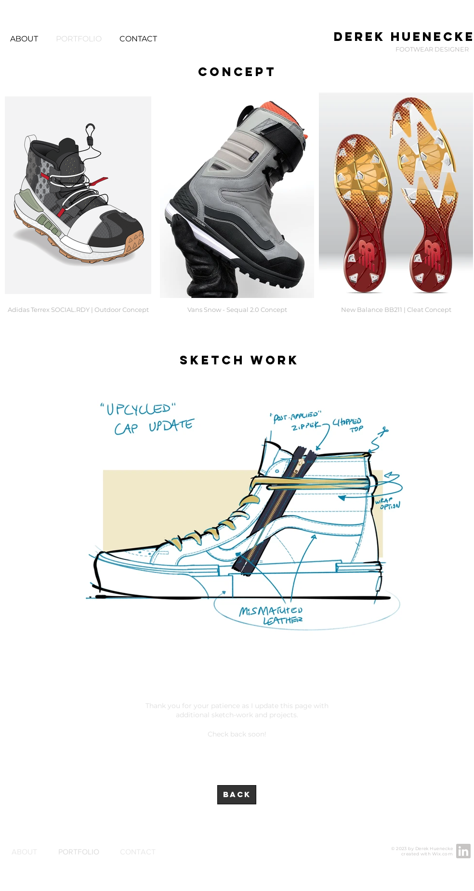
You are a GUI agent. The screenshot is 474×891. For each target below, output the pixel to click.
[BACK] (236, 794)
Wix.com (442, 853)
